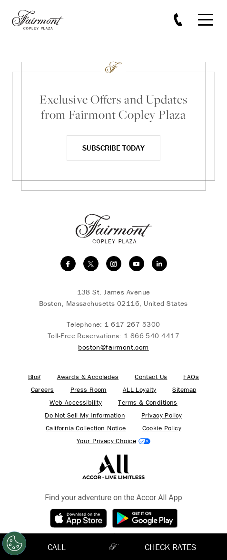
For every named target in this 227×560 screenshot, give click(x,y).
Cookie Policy (161, 428)
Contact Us (151, 377)
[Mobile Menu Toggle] (206, 19)
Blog (34, 377)
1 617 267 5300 (132, 324)
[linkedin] (159, 263)
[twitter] (91, 263)
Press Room (88, 390)
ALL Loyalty (140, 390)
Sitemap (184, 390)
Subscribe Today (113, 147)
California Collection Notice (86, 428)
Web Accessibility (75, 403)
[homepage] (42, 19)
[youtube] (136, 263)
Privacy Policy (161, 415)
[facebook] (68, 263)
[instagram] (113, 263)
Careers (42, 390)
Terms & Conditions (148, 403)
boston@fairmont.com (113, 346)
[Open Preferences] (14, 543)
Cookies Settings (113, 441)
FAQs (191, 377)
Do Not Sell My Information (85, 415)
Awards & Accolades (88, 377)
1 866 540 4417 (151, 335)
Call (57, 546)
